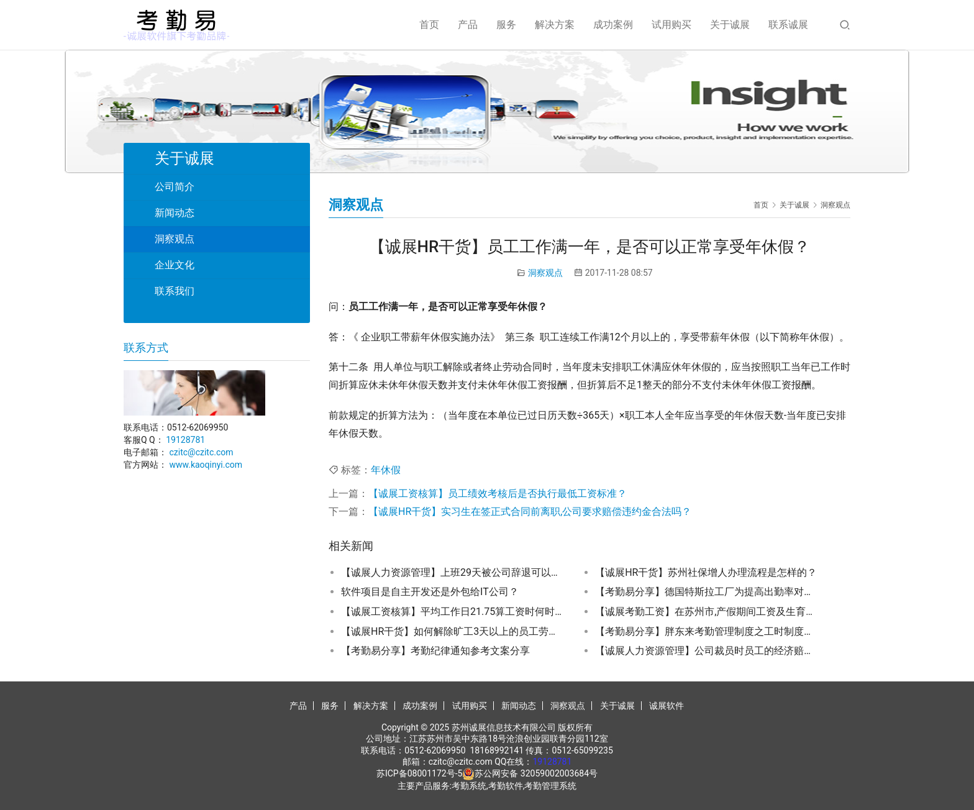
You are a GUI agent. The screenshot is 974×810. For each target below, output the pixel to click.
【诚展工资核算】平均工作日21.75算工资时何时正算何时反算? (453, 611)
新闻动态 (174, 213)
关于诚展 (730, 24)
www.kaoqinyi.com (205, 465)
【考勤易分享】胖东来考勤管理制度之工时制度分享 (707, 631)
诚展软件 (666, 706)
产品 (468, 24)
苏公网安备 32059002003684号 (536, 773)
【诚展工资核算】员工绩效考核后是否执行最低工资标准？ (497, 493)
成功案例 (613, 24)
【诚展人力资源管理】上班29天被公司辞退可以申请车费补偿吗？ (453, 572)
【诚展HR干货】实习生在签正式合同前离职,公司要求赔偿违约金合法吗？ (529, 511)
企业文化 (174, 265)
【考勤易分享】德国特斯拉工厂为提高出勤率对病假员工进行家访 (707, 592)
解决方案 (555, 24)
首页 (429, 24)
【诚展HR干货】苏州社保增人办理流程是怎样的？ (706, 572)
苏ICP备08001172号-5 (419, 773)
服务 (506, 24)
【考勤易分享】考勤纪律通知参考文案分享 (435, 651)
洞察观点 (545, 273)
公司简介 (174, 187)
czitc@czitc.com (201, 452)
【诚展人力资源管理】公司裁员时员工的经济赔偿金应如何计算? (707, 651)
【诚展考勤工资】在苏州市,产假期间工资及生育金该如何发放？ (707, 611)
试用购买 (671, 24)
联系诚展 (788, 24)
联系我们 (174, 291)
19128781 (185, 440)
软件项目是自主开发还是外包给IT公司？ (430, 592)
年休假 (386, 470)
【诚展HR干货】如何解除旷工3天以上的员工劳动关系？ (453, 631)
